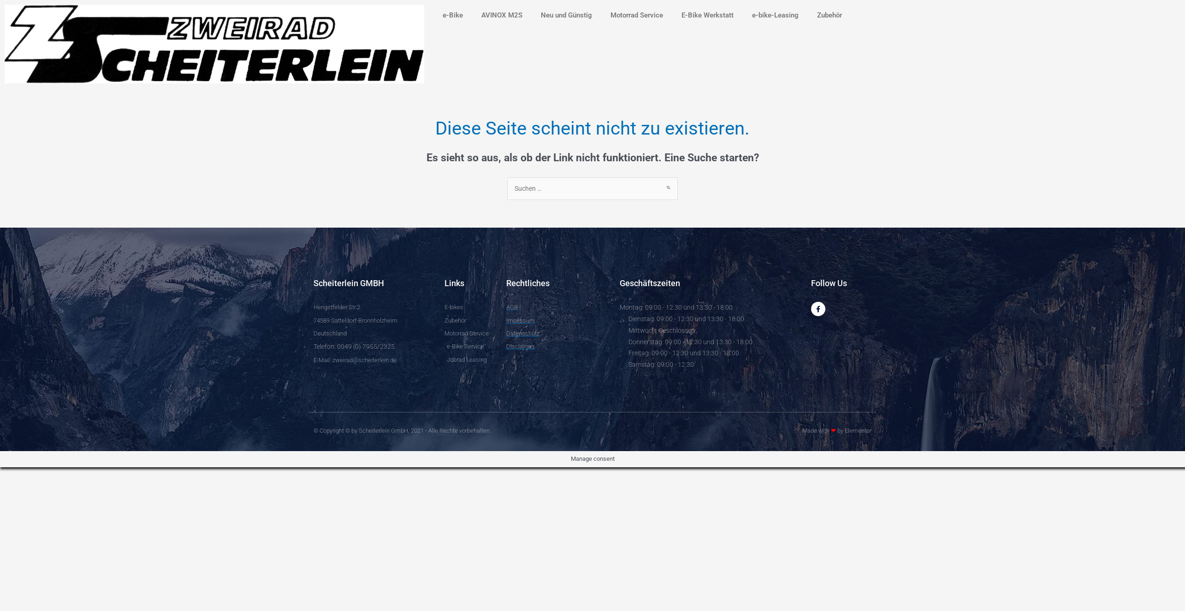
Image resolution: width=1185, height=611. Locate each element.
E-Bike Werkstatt (707, 15)
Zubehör (829, 15)
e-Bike (453, 15)
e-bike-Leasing (775, 15)
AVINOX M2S (501, 15)
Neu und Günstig (566, 15)
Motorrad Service (636, 15)
